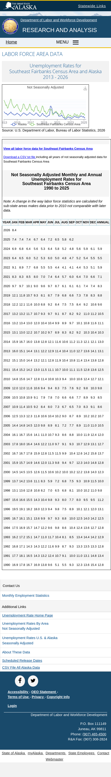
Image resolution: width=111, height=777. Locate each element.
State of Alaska (28, 6)
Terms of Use (19, 697)
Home (11, 42)
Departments (56, 753)
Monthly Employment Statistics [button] (25, 595)
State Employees (81, 753)
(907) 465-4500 (94, 734)
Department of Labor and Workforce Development (58, 20)
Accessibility (18, 692)
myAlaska (35, 753)
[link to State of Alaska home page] (10, 33)
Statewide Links (92, 6)
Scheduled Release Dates (22, 660)
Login (12, 706)
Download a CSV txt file (19, 157)
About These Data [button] (16, 652)
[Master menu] (75, 42)
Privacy (38, 697)
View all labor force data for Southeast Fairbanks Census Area (48, 148)
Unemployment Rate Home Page (27, 615)
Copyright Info (58, 697)
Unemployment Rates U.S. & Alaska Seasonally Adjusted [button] (29, 640)
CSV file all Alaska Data (21, 667)
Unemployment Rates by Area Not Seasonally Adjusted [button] (25, 626)
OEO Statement (44, 692)
